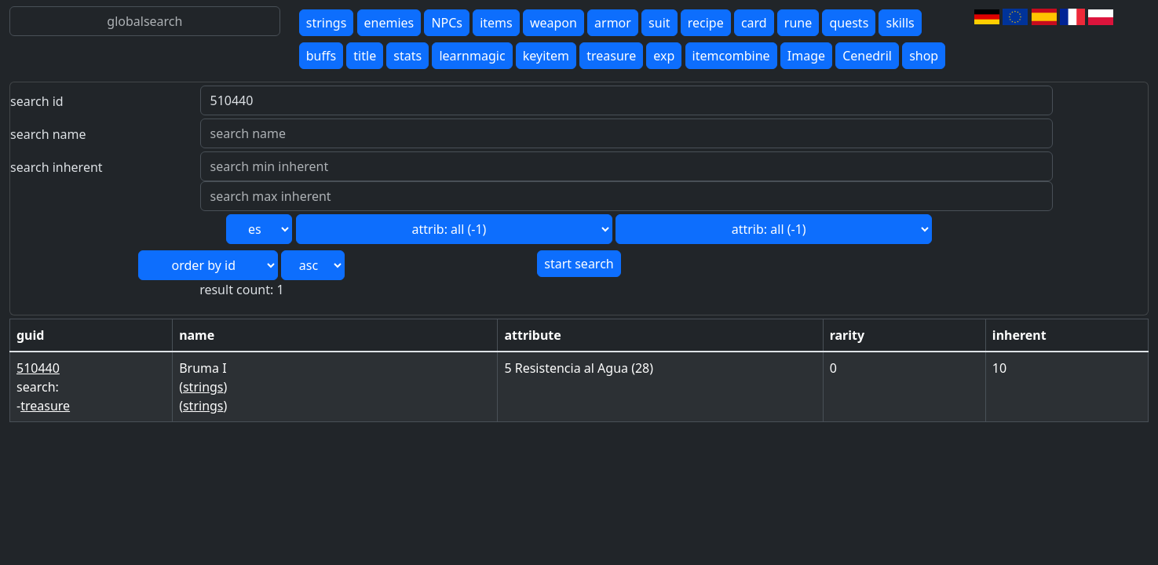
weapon (553, 22)
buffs (321, 55)
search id (37, 101)
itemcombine (731, 55)
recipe (706, 22)
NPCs (446, 22)
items (496, 22)
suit (659, 22)
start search (578, 263)
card (754, 22)
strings (326, 22)
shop (923, 55)
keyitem (546, 55)
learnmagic (472, 55)
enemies (389, 22)
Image (806, 55)
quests (848, 22)
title (364, 55)
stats (407, 55)
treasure (611, 55)
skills (900, 22)
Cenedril (867, 55)
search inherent (56, 167)
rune (798, 22)
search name (48, 134)
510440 (38, 368)
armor (612, 22)
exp (663, 55)
